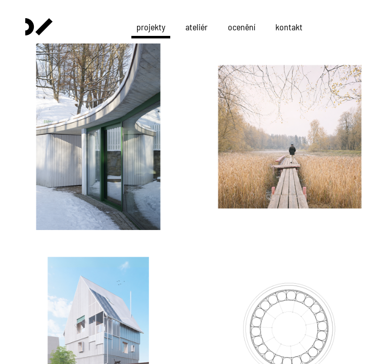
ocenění (241, 26)
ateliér (196, 26)
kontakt (289, 26)
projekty (150, 26)
